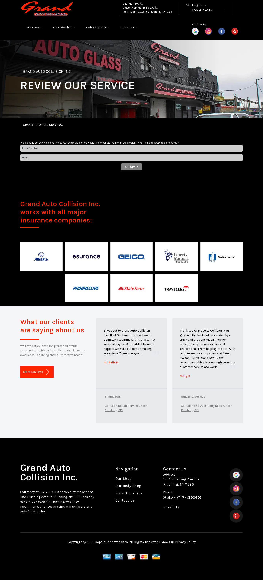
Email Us (171, 507)
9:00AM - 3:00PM (202, 10)
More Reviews (36, 372)
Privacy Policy (185, 542)
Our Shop (32, 27)
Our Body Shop (62, 27)
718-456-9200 (148, 7)
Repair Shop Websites (111, 542)
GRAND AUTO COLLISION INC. (47, 71)
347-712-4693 (131, 3)
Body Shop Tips (96, 27)
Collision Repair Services (122, 406)
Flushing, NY (114, 410)
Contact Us (127, 27)
